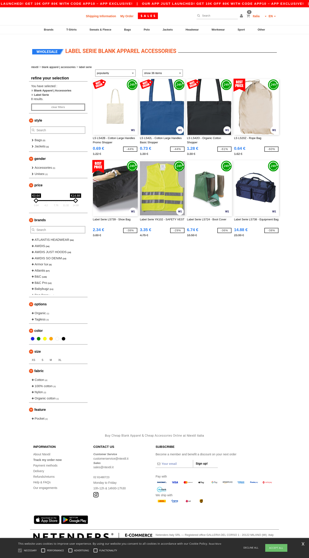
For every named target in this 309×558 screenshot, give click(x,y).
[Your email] (174, 458)
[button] (242, 16)
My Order (126, 16)
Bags (127, 29)
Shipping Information (101, 16)
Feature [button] (40, 404)
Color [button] (38, 325)
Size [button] (37, 346)
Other (261, 29)
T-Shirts (71, 29)
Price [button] (38, 180)
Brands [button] (40, 215)
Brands (49, 29)
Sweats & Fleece (100, 29)
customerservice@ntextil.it (111, 453)
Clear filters (58, 102)
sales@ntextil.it (103, 462)
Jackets (167, 29)
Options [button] (40, 299)
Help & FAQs (42, 477)
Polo (147, 29)
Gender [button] (40, 153)
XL (60, 354)
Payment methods (45, 460)
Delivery (38, 466)
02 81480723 (102, 472)
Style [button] (38, 115)
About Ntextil (41, 449)
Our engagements (45, 482)
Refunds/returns (44, 471)
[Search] (216, 15)
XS (33, 354)
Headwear (192, 29)
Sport (241, 29)
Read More (215, 543)
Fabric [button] (39, 366)
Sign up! (202, 458)
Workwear (218, 29)
